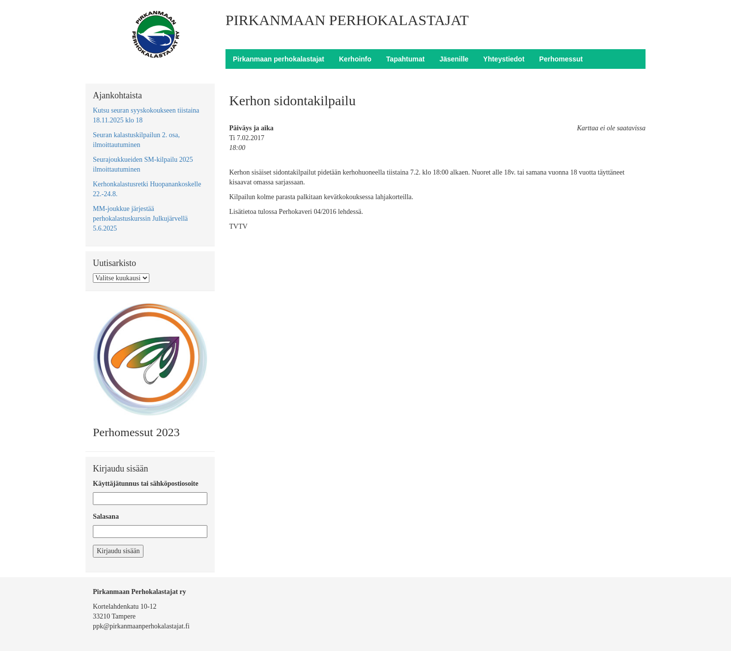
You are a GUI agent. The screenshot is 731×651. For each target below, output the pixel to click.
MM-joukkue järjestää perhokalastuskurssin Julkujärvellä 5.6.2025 (140, 218)
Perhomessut (561, 59)
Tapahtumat (405, 59)
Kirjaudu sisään (118, 551)
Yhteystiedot (504, 59)
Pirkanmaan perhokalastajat (278, 59)
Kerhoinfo (355, 59)
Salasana (106, 516)
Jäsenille (453, 59)
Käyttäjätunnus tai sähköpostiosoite (145, 483)
